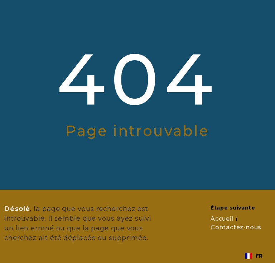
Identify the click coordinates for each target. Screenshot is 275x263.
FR (253, 256)
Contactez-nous (236, 227)
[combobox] (254, 256)
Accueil (222, 218)
